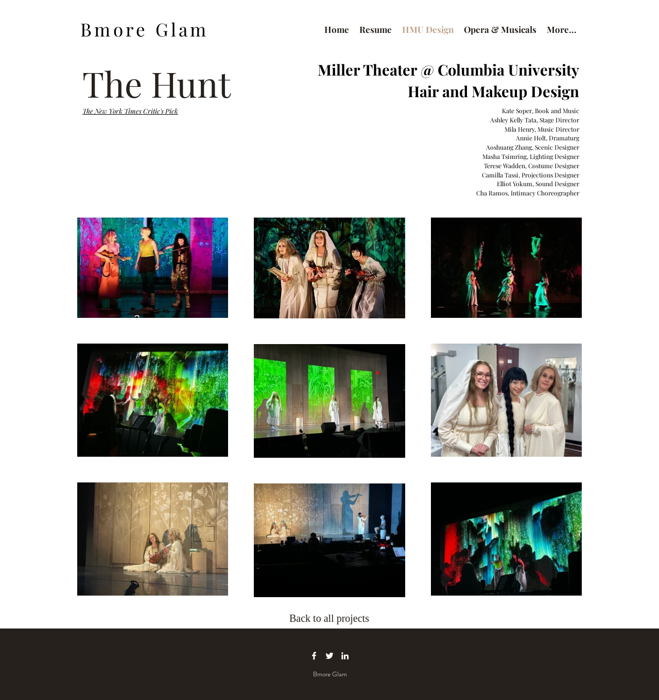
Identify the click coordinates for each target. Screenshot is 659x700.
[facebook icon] (314, 656)
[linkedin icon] (345, 656)
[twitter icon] (329, 656)
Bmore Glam (144, 29)
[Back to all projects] (332, 618)
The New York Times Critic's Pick (130, 110)
